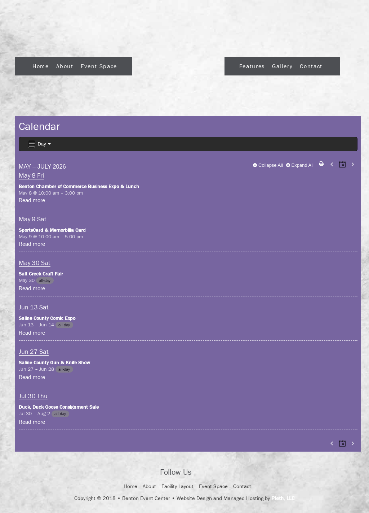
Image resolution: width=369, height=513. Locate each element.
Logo (178, 64)
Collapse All (268, 165)
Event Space (99, 66)
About (65, 66)
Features (252, 66)
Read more (32, 200)
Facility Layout (177, 486)
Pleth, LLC (283, 498)
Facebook (203, 472)
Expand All (300, 165)
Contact (311, 66)
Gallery (282, 66)
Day (39, 144)
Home (40, 66)
